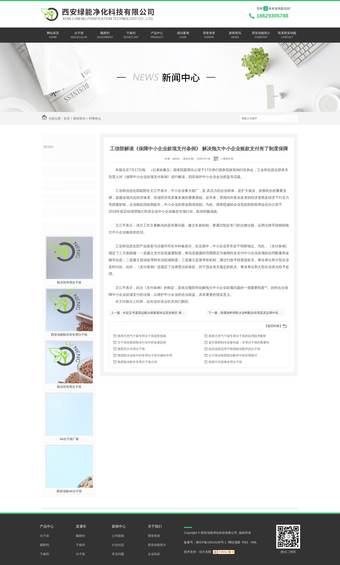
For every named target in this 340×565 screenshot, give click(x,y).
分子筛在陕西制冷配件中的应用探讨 (233, 355)
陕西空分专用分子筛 (131, 349)
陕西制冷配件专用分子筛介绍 (137, 362)
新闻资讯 (235, 35)
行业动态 (56, 171)
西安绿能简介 (261, 35)
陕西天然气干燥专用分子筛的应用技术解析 (237, 336)
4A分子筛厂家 (69, 439)
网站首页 (53, 35)
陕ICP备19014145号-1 (211, 542)
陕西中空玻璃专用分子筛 (225, 362)
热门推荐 (56, 227)
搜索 (290, 119)
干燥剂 (131, 35)
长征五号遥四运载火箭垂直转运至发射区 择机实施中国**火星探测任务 (170, 312)
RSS (245, 542)
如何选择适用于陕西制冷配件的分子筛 (234, 349)
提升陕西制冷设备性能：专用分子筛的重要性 (239, 342)
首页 (67, 118)
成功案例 (183, 35)
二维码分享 (226, 158)
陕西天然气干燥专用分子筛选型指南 (142, 336)
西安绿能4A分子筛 (69, 491)
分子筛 (79, 35)
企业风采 (154, 554)
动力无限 (205, 552)
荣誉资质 (209, 35)
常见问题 (56, 185)
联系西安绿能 (287, 35)
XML (254, 542)
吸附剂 (105, 35)
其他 (52, 213)
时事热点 (95, 118)
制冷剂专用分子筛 (69, 282)
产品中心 (157, 35)
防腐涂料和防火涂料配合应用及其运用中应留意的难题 (257, 312)
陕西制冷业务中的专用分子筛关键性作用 (145, 355)
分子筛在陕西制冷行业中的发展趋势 (142, 342)
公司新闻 (56, 157)
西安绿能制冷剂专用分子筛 (69, 334)
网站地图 (234, 542)
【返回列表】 (273, 326)
